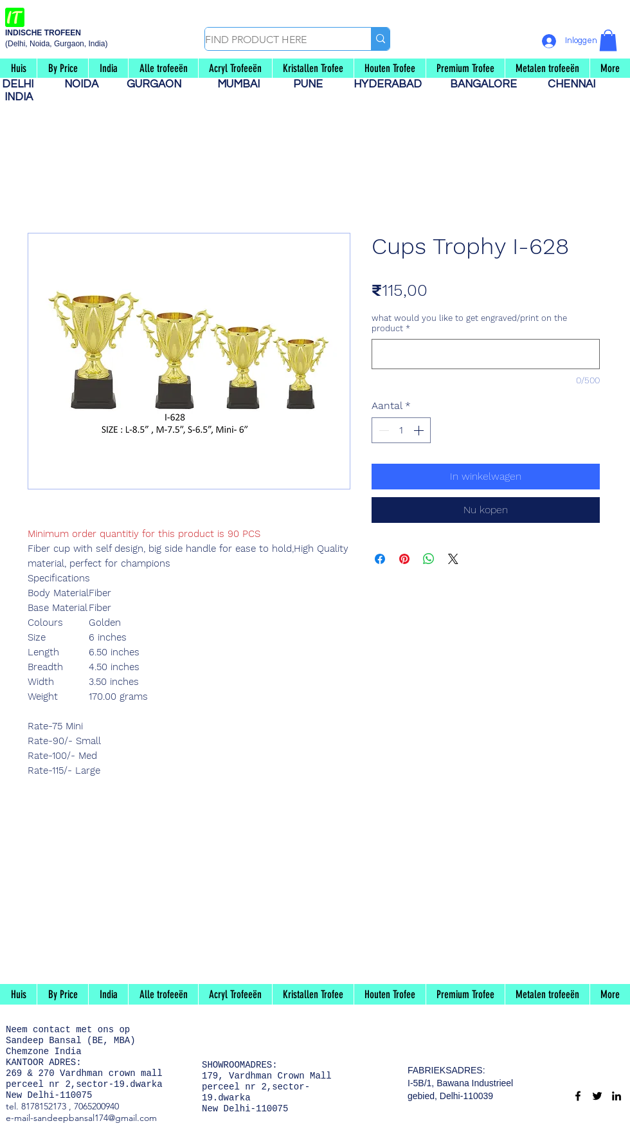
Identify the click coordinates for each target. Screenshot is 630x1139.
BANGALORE (487, 84)
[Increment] (420, 430)
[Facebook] (578, 1095)
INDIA (18, 97)
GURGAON (158, 84)
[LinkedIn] (616, 1095)
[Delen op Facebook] (380, 559)
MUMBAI (241, 84)
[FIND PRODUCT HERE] (274, 40)
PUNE (313, 84)
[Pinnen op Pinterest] (404, 559)
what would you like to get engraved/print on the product (469, 323)
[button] (608, 40)
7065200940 (96, 1106)
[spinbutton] (401, 430)
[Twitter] (597, 1095)
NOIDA (87, 84)
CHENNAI (572, 84)
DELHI (23, 84)
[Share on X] (453, 559)
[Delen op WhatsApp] (429, 559)
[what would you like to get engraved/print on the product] (485, 354)
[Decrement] (383, 430)
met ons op (103, 1030)
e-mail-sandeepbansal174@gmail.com (81, 1118)
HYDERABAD (394, 84)
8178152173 (43, 1106)
